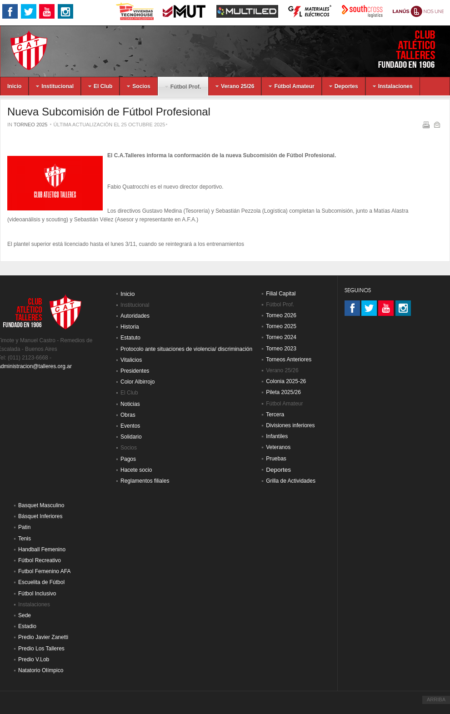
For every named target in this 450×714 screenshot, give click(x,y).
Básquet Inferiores (40, 516)
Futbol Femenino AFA (44, 571)
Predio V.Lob (33, 659)
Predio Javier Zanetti (43, 637)
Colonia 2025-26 (286, 381)
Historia (129, 327)
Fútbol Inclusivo (37, 593)
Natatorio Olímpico (40, 670)
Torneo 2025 (31, 124)
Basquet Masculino (41, 505)
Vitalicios (131, 360)
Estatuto (130, 338)
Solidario (131, 437)
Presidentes (134, 371)
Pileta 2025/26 (283, 392)
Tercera (275, 414)
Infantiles (277, 436)
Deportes (278, 469)
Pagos (128, 459)
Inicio (127, 293)
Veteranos (278, 447)
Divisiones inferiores (290, 425)
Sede (24, 615)
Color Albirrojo (137, 382)
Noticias (130, 404)
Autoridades (135, 316)
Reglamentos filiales (144, 481)
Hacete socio (136, 470)
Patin (24, 527)
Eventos (130, 426)
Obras (127, 415)
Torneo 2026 (281, 315)
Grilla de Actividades (290, 481)
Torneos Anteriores (288, 359)
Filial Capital (280, 293)
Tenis (24, 538)
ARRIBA (436, 699)
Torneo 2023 (281, 348)
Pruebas (276, 458)
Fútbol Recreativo (39, 560)
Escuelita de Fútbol (41, 582)
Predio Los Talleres (41, 648)
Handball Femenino (41, 549)
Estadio (27, 626)
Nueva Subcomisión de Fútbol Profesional (108, 111)
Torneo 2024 (281, 337)
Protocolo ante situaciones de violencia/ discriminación (186, 349)
